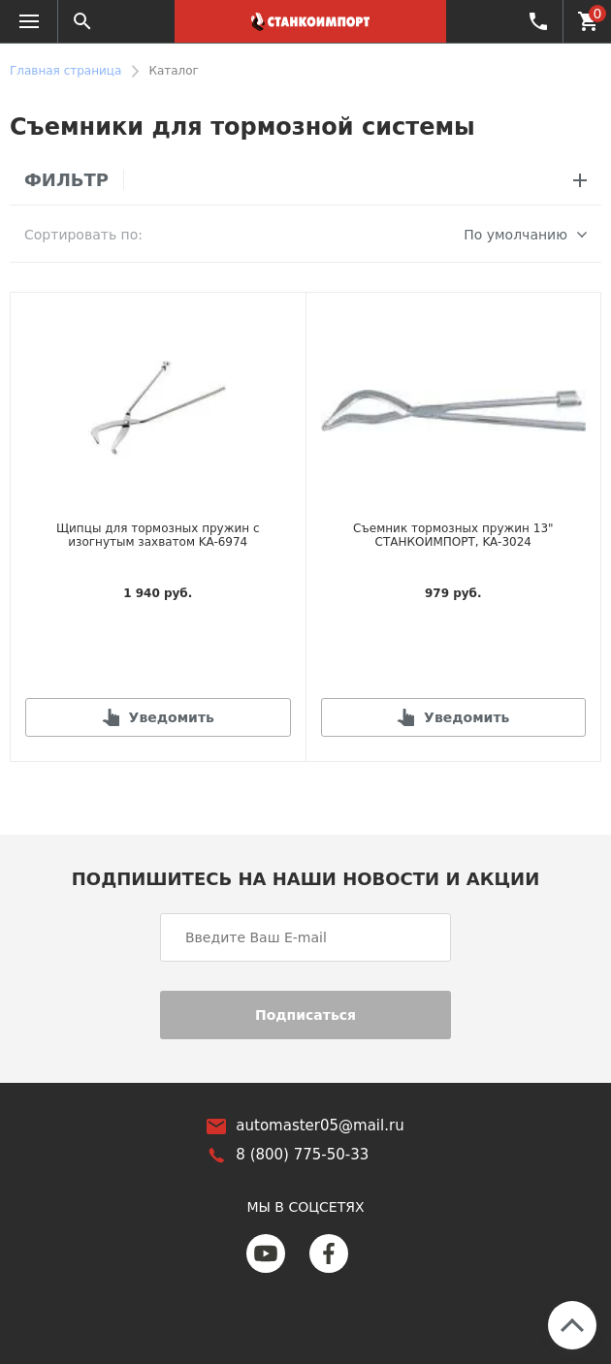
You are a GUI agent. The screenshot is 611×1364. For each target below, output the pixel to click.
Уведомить (171, 715)
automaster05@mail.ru (319, 1125)
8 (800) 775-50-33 (537, 20)
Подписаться (305, 1013)
